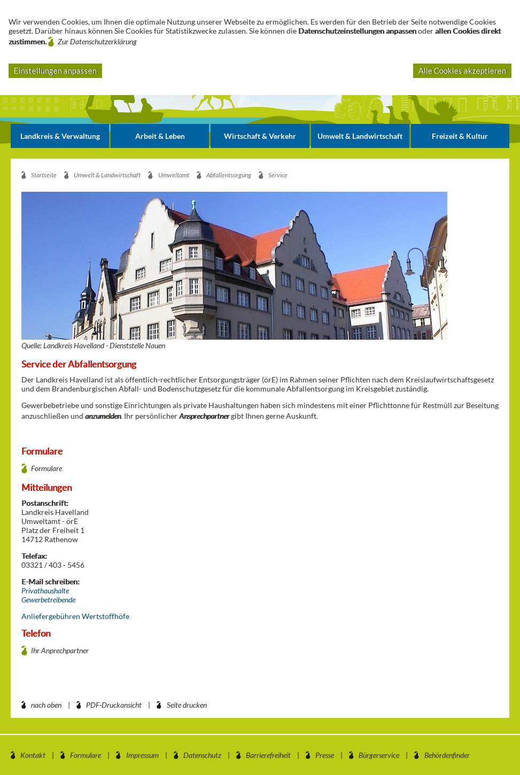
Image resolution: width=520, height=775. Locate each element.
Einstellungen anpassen (55, 70)
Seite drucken (187, 704)
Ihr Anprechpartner (60, 650)
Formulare (46, 468)
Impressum (142, 755)
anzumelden (103, 415)
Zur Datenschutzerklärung (97, 41)
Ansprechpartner (204, 415)
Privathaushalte (45, 590)
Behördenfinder (447, 755)
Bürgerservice (379, 755)
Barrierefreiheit (268, 755)
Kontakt (32, 755)
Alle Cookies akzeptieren (462, 70)
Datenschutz (202, 755)
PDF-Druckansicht (114, 704)
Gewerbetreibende (48, 599)
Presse (324, 755)
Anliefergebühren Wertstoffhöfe (75, 616)
